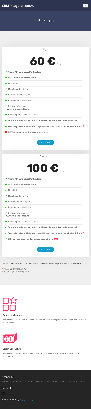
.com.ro (18, 5)
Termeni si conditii (10, 381)
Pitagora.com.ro (28, 400)
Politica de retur (59, 381)
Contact (82, 381)
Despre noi (72, 381)
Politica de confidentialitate (31, 381)
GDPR (47, 381)
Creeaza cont (45, 142)
